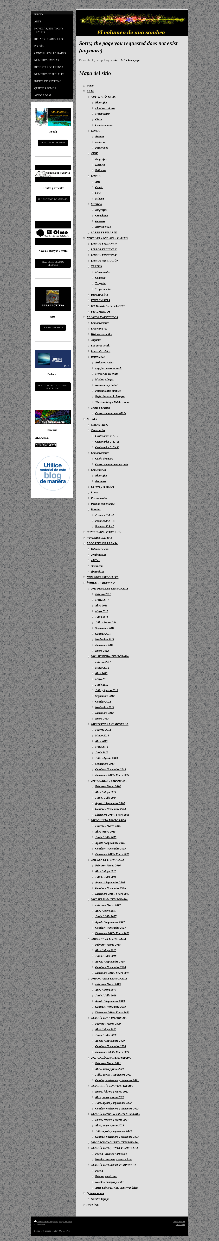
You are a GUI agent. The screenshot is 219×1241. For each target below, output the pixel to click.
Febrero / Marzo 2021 (108, 1063)
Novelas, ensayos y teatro (109, 1182)
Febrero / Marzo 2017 (108, 905)
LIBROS (96, 176)
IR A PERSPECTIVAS (53, 327)
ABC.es (95, 560)
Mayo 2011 (101, 611)
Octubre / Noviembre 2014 (110, 809)
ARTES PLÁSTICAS (103, 96)
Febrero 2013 (103, 729)
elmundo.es (97, 571)
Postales (96, 509)
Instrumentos (103, 226)
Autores (99, 136)
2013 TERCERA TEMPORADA (109, 724)
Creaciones (101, 215)
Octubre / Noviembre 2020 (110, 1046)
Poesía (99, 1170)
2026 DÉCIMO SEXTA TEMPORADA (113, 1165)
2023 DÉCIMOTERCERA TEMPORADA (115, 1114)
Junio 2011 (101, 616)
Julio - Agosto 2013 (106, 758)
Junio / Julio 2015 (105, 837)
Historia (100, 142)
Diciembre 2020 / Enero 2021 (112, 1052)
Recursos (100, 481)
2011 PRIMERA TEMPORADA (109, 588)
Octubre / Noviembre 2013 (110, 769)
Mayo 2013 (101, 746)
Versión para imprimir (46, 1221)
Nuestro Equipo (100, 1199)
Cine (98, 193)
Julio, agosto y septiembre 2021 (113, 1074)
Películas (100, 170)
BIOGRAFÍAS (99, 294)
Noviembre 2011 (104, 639)
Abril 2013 (101, 741)
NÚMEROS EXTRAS (99, 537)
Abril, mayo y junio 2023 (109, 1125)
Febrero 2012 (103, 662)
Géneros (100, 221)
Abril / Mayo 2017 (105, 910)
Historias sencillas (101, 334)
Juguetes (96, 340)
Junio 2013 (101, 752)
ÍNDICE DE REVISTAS (101, 583)
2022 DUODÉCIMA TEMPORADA (112, 1086)
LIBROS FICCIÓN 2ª (104, 249)
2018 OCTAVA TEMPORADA (108, 939)
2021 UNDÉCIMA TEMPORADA (111, 1057)
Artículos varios (104, 362)
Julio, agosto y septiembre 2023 (113, 1131)
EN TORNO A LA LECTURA (108, 306)
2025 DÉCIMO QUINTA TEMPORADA (114, 1148)
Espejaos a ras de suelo (108, 368)
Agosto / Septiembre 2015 (110, 843)
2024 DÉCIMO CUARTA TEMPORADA (115, 1142)
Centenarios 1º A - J (106, 436)
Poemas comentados (103, 503)
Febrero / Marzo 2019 (108, 984)
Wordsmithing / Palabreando (112, 402)
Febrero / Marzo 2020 (108, 1023)
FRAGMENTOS (100, 311)
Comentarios (98, 469)
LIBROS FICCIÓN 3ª (104, 255)
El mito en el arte (105, 108)
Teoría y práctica (101, 407)
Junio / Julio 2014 (105, 797)
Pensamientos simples (108, 390)
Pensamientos (99, 498)
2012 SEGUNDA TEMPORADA (110, 656)
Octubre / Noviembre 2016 (110, 888)
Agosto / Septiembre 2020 (110, 1040)
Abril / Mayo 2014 (105, 792)
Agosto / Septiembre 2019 (110, 1001)
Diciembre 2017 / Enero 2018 (112, 933)
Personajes (101, 147)
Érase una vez (99, 328)
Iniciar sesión (179, 1221)
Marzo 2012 (102, 667)
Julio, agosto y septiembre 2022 (113, 1103)
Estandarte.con (100, 549)
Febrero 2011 (103, 594)
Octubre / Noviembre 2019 (110, 1006)
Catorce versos (99, 424)
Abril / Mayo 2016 (105, 871)
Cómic (99, 187)
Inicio (90, 85)
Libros (95, 492)
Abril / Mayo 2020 (105, 1029)
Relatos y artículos (106, 1176)
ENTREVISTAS (100, 300)
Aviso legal (93, 1204)
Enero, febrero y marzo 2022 (111, 1091)
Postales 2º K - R (104, 520)
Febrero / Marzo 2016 (108, 865)
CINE (94, 153)
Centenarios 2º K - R (107, 441)
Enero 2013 (102, 718)
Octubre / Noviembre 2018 (110, 967)
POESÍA (92, 419)
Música (99, 198)
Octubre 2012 (103, 701)
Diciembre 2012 (104, 713)
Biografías (101, 102)
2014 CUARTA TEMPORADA (109, 780)
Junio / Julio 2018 (105, 956)
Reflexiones (98, 356)
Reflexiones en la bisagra (110, 396)
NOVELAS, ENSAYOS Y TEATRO (107, 238)
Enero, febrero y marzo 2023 (111, 1119)
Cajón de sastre (104, 458)
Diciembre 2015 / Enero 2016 (112, 854)
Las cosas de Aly (100, 345)
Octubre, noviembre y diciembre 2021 (117, 1080)
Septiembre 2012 (104, 696)
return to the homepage (126, 60)
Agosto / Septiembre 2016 (110, 882)
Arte (97, 181)
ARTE (90, 91)
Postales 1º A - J (104, 515)
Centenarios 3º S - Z (107, 447)
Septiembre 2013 (104, 763)
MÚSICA (96, 204)
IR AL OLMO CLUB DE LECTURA (53, 263)
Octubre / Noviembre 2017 (110, 927)
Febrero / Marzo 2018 (108, 944)
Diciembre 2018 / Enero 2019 (112, 973)
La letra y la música (102, 486)
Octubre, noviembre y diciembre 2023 (117, 1136)
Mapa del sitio (65, 1221)
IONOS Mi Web (62, 1231)
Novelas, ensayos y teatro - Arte (113, 1159)
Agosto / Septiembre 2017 (110, 922)
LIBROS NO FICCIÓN (105, 260)
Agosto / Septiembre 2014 (110, 803)
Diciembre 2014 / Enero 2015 (112, 814)
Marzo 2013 (102, 735)
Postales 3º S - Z (104, 526)
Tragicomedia (103, 289)
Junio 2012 (101, 684)
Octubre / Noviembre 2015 (110, 848)
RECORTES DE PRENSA (102, 543)
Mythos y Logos (104, 379)
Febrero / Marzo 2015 (108, 826)
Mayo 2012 (101, 679)
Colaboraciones (104, 125)
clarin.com (97, 566)
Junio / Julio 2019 (105, 995)
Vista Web (180, 1224)
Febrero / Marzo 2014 (108, 786)
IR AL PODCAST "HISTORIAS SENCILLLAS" (53, 387)
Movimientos (102, 113)
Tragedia (100, 283)
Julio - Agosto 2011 (106, 622)
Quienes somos (95, 1193)
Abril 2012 (101, 673)
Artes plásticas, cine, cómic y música (116, 1187)
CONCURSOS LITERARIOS (104, 532)
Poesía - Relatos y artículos (111, 1153)
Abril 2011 (101, 605)
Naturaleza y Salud (106, 385)
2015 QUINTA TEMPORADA (108, 820)
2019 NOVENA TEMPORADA (109, 978)
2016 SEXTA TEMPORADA (107, 859)
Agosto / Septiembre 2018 (110, 961)
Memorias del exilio (106, 373)
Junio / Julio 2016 (105, 876)
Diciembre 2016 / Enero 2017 (112, 893)
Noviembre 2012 (104, 707)
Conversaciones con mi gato (111, 464)
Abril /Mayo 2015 (105, 831)
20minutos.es (98, 554)
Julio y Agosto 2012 (106, 690)
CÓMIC (95, 130)
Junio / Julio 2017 (105, 916)
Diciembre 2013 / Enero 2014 (112, 775)
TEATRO (96, 266)
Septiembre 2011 (104, 628)
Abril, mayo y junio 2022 (109, 1097)
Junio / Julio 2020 (105, 1035)
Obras (98, 119)
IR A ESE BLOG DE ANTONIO (53, 199)
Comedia (100, 277)
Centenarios (98, 430)
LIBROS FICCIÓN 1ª (104, 243)
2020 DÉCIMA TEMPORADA (109, 1018)
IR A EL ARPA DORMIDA (53, 142)
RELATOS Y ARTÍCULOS (102, 317)
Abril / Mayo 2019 (105, 989)
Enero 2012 (102, 650)
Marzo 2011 (102, 599)
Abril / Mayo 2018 (105, 950)
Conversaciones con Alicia (110, 413)
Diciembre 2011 (104, 645)
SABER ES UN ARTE (104, 232)
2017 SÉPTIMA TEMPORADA (109, 899)
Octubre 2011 (103, 633)
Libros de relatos (101, 351)
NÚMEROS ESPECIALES (103, 577)
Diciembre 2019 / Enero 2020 (112, 1012)
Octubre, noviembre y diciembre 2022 (117, 1108)
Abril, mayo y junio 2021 (109, 1069)
